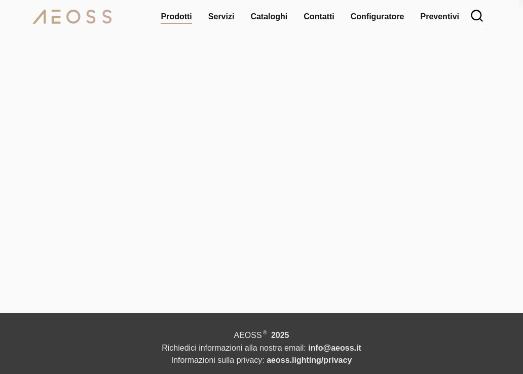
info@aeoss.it (341, 348)
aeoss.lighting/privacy (315, 360)
